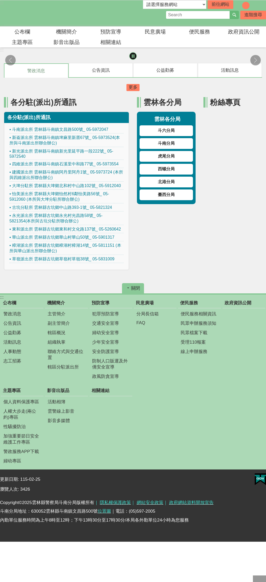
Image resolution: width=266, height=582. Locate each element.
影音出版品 (66, 42)
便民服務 (199, 32)
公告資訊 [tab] (101, 70)
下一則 (255, 60)
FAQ (140, 322)
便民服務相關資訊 (198, 313)
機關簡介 (66, 32)
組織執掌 (56, 342)
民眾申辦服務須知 (198, 323)
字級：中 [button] (246, 5)
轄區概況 (56, 332)
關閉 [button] (135, 288)
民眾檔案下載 (194, 332)
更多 (133, 87)
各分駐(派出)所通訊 (43, 102)
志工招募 (12, 361)
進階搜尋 (253, 14)
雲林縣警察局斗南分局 (46, 13)
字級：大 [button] (253, 5)
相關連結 (110, 42)
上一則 (10, 60)
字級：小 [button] (238, 5)
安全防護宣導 (105, 351)
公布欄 (22, 32)
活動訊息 (12, 342)
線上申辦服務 (194, 351)
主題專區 (22, 42)
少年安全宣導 (105, 342)
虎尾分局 (166, 156)
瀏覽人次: (10, 489)
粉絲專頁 (225, 102)
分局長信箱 (147, 313)
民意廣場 (155, 32)
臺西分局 (166, 194)
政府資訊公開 (243, 32)
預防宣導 (110, 32)
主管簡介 (56, 313)
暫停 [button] (133, 56)
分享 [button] (262, 5)
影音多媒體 (59, 420)
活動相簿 (56, 401)
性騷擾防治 (14, 426)
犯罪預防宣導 (105, 313)
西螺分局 (166, 169)
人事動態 (12, 351)
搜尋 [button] (234, 15)
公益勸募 (12, 332)
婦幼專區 (12, 460)
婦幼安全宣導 (105, 332)
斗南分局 (166, 143)
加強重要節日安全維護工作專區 (21, 439)
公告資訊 (12, 323)
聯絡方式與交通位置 (65, 354)
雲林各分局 (162, 102)
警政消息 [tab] (36, 70)
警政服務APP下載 (21, 451)
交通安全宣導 (105, 323)
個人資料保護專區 (21, 401)
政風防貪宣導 (105, 376)
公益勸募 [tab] (165, 70)
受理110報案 (193, 342)
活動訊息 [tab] (230, 70)
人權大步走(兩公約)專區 (19, 414)
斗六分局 (166, 130)
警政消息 (12, 313)
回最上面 (259, 578)
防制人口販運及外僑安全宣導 (110, 364)
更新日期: (10, 479)
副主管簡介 (59, 323)
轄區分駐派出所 (63, 367)
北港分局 (166, 182)
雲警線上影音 (61, 411)
